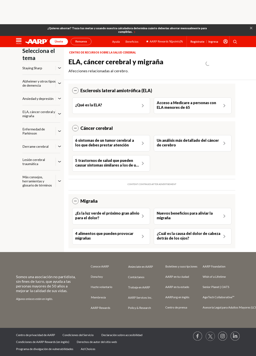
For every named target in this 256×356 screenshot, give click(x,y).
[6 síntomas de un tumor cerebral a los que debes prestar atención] (111, 143)
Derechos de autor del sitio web (97, 342)
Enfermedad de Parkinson (33, 131)
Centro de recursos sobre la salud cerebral (102, 52)
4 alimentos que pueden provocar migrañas (104, 235)
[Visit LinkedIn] (235, 336)
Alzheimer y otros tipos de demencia (39, 83)
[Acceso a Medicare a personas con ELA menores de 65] (193, 105)
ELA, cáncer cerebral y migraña (38, 114)
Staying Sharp (32, 68)
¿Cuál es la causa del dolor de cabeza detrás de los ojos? (188, 235)
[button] (251, 27)
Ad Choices (88, 349)
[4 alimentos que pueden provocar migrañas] (111, 236)
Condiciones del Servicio (78, 335)
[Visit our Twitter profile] (210, 336)
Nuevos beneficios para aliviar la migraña (185, 215)
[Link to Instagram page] (222, 336)
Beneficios (131, 41)
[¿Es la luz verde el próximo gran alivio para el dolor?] (111, 216)
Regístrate (198, 41)
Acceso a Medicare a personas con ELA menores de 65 (186, 105)
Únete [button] (59, 41)
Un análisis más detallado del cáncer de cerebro (188, 142)
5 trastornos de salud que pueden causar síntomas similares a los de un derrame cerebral (106, 162)
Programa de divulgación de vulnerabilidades (44, 349)
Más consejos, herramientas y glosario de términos (37, 181)
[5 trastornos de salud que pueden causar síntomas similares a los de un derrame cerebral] (111, 163)
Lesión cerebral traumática (33, 162)
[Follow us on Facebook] (197, 336)
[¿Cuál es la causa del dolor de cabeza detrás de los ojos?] (193, 236)
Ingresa (213, 41)
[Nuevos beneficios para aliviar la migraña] (193, 216)
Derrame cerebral (35, 146)
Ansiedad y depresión (38, 98)
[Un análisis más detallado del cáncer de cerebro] (193, 143)
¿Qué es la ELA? (88, 105)
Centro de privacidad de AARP (35, 335)
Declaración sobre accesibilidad (121, 335)
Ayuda (116, 41)
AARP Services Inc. (140, 297)
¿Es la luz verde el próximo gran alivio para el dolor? (107, 215)
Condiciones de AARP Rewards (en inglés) (42, 342)
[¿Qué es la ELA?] (111, 105)
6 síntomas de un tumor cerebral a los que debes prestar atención (104, 142)
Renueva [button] (81, 41)
